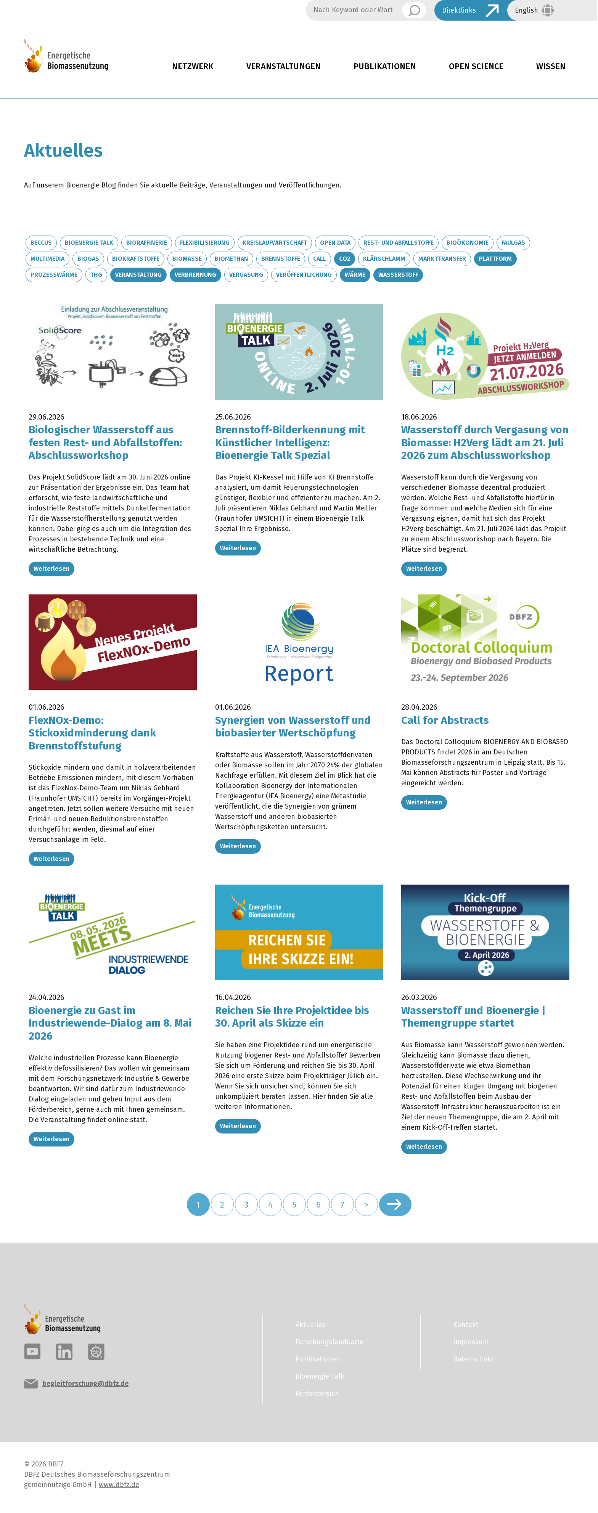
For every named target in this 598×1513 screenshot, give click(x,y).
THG (96, 274)
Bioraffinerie (146, 242)
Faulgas (513, 242)
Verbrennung (195, 274)
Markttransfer (442, 258)
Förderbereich (317, 1393)
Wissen (551, 66)
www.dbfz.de (119, 1485)
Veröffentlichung (304, 274)
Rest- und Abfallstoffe (398, 242)
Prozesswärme (54, 274)
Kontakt (466, 1325)
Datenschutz (473, 1359)
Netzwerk (193, 66)
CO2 (344, 258)
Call (319, 258)
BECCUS (41, 242)
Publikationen (385, 66)
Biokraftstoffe (135, 258)
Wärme (355, 274)
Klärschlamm (384, 258)
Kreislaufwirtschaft (275, 242)
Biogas (88, 258)
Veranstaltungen (283, 66)
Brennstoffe (280, 258)
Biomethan (231, 258)
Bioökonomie (468, 242)
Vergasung (246, 274)
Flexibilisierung (205, 242)
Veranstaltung (138, 274)
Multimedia (47, 258)
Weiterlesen (51, 568)
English (526, 10)
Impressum (471, 1342)
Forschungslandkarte (329, 1342)
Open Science (476, 66)
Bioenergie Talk (89, 242)
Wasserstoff (398, 274)
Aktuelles (311, 1325)
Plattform (495, 258)
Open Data (335, 242)
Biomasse (187, 258)
